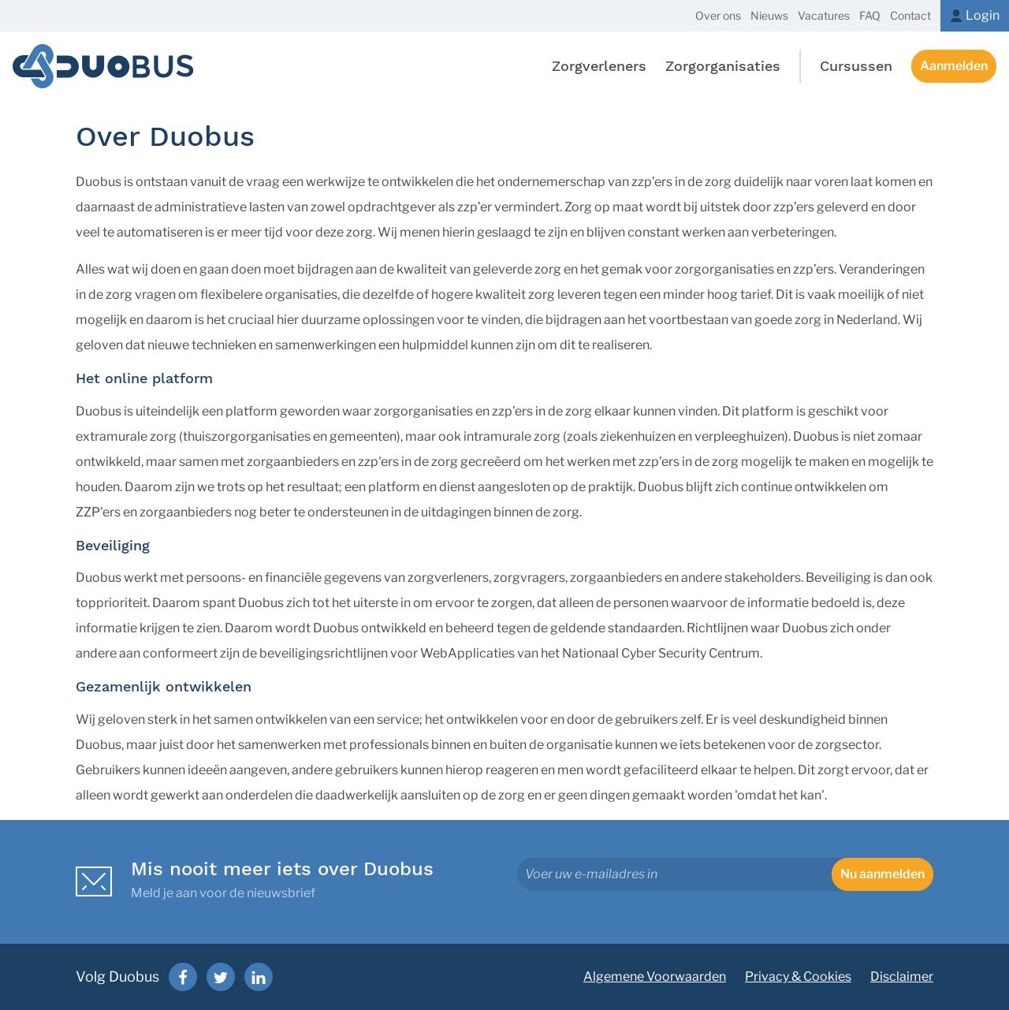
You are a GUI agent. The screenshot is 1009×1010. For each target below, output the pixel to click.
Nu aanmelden (882, 874)
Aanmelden (954, 65)
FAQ (870, 15)
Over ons (718, 15)
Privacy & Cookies (798, 976)
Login (983, 15)
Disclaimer (901, 976)
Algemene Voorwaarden (654, 976)
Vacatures (824, 15)
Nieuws (769, 15)
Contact (910, 15)
